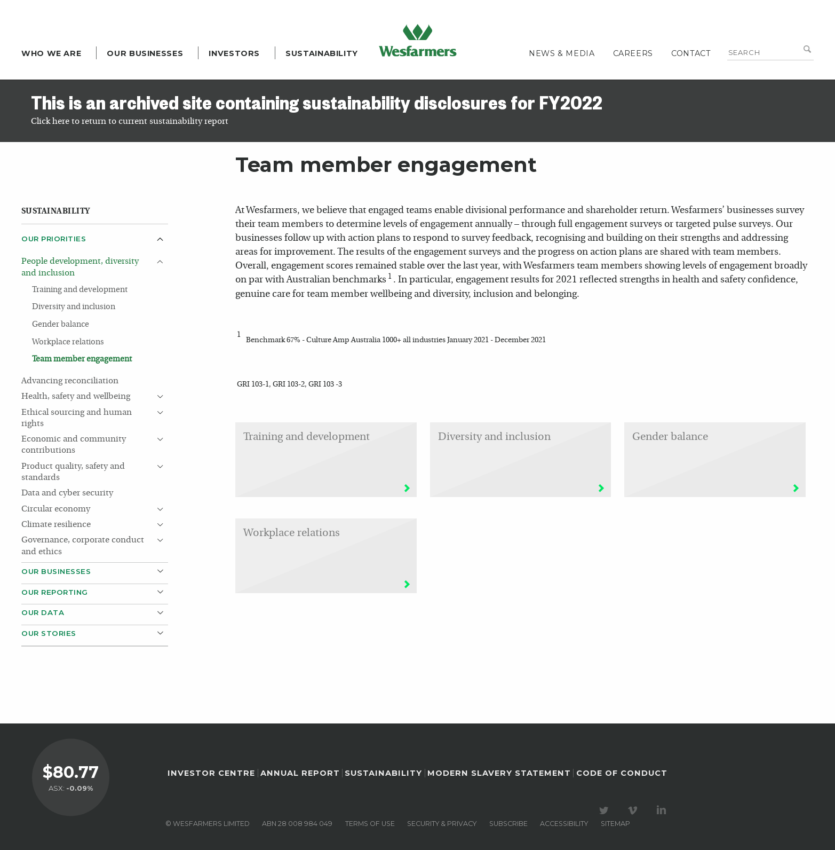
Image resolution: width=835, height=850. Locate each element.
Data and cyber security (67, 493)
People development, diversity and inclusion (80, 267)
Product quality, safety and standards (73, 472)
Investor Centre (211, 773)
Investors (234, 53)
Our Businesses (145, 53)
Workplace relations (68, 342)
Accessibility (564, 824)
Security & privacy (441, 824)
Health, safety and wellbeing (75, 396)
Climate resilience (56, 525)
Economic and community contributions (73, 445)
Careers (633, 53)
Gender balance (60, 324)
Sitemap (615, 824)
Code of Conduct (621, 773)
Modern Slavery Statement (499, 773)
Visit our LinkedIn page (663, 810)
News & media (562, 53)
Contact (691, 53)
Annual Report (300, 773)
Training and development (80, 290)
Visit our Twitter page (605, 810)
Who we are (51, 53)
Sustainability (321, 53)
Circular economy (55, 509)
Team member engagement (82, 359)
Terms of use (370, 824)
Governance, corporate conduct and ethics (82, 546)
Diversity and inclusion (73, 307)
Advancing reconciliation (69, 381)
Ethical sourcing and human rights (76, 418)
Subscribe (508, 824)
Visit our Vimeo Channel (634, 810)
